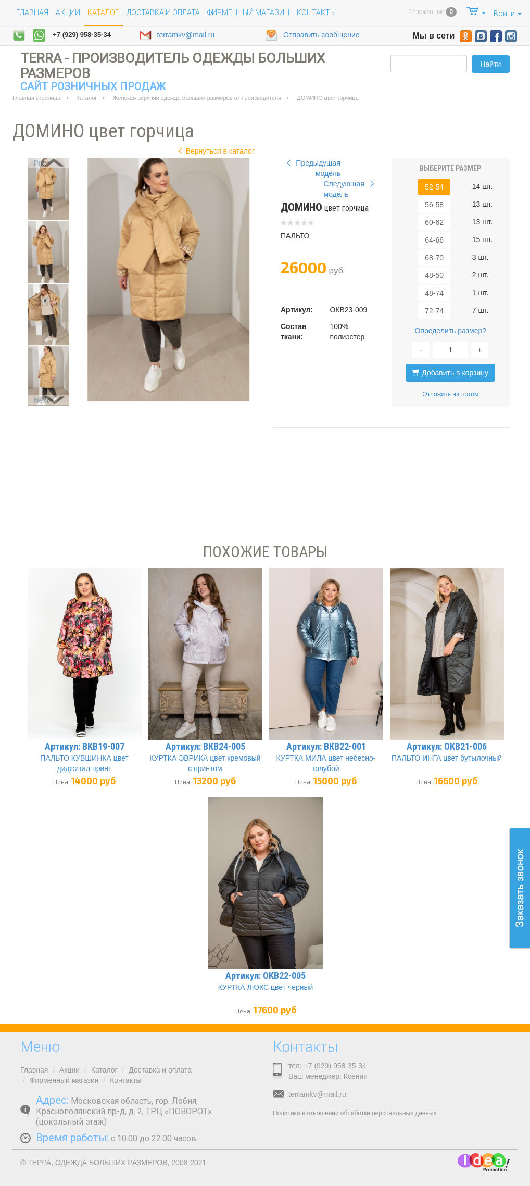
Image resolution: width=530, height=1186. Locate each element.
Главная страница (36, 98)
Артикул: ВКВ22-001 (326, 746)
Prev (41, 163)
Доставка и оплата (163, 12)
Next (41, 400)
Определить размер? (450, 330)
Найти (490, 64)
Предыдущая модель (312, 168)
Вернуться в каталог (215, 151)
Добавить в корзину (450, 373)
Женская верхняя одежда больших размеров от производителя (196, 98)
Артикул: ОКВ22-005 (265, 975)
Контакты (316, 12)
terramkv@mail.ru (177, 35)
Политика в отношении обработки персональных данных (354, 1113)
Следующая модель (350, 189)
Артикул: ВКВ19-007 (84, 746)
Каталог (86, 98)
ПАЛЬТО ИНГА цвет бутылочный (447, 758)
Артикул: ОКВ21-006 (447, 746)
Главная (32, 12)
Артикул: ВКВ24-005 (205, 746)
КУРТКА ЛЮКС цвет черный (265, 987)
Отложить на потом (450, 394)
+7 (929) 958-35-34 (82, 35)
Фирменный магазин (248, 12)
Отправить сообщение (312, 35)
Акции (68, 12)
